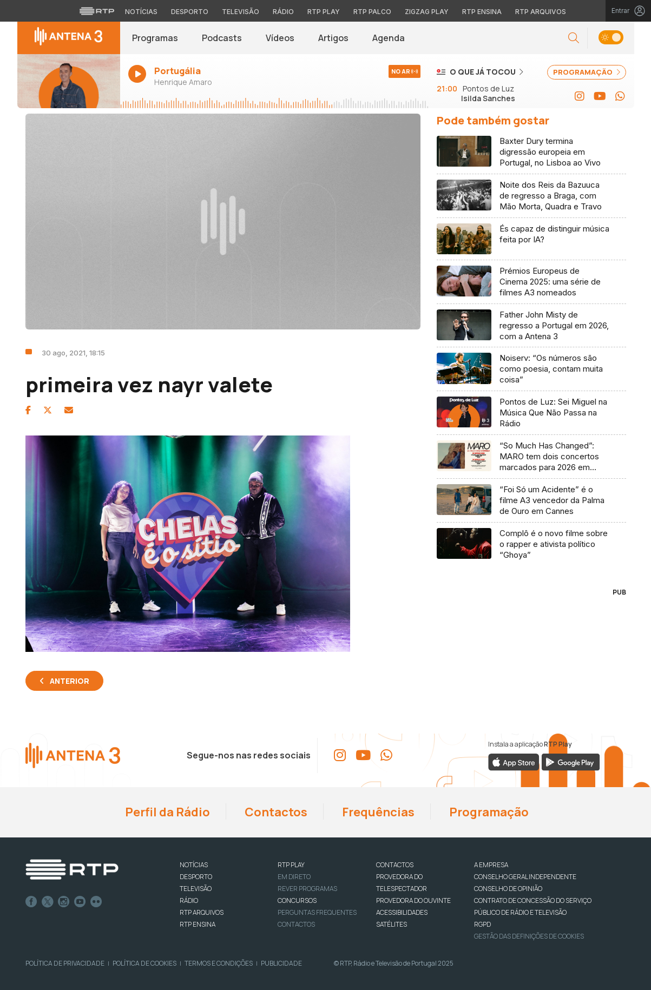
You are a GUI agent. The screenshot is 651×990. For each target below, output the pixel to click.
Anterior (69, 681)
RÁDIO (189, 900)
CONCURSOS (297, 900)
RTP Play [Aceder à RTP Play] (323, 12)
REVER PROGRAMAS (307, 888)
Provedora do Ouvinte (413, 900)
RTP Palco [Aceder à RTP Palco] (372, 12)
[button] (573, 38)
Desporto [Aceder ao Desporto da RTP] (189, 12)
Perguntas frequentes (317, 912)
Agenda (388, 38)
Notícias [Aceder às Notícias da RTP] (141, 12)
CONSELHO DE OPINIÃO (508, 888)
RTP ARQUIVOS (201, 912)
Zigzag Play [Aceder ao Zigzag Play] (427, 12)
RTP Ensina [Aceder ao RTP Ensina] (482, 12)
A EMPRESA (491, 864)
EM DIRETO (294, 876)
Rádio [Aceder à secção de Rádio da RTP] (283, 12)
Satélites (391, 924)
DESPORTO (196, 876)
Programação (488, 812)
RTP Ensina (197, 924)
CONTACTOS (394, 864)
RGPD (482, 924)
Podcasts (222, 38)
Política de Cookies (144, 963)
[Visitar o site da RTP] (97, 11)
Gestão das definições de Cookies (529, 936)
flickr (96, 902)
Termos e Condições (219, 963)
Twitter (48, 902)
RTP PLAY (291, 864)
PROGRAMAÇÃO (586, 72)
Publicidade (281, 963)
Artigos (333, 38)
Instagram (64, 902)
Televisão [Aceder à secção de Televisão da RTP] (240, 12)
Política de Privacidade (64, 963)
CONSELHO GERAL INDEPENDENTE (525, 876)
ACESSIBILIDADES (402, 912)
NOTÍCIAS (194, 864)
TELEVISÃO (196, 888)
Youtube (80, 902)
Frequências (377, 812)
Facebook (31, 902)
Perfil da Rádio (166, 812)
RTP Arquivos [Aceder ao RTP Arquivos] (540, 12)
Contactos (274, 812)
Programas (155, 38)
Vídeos (280, 38)
